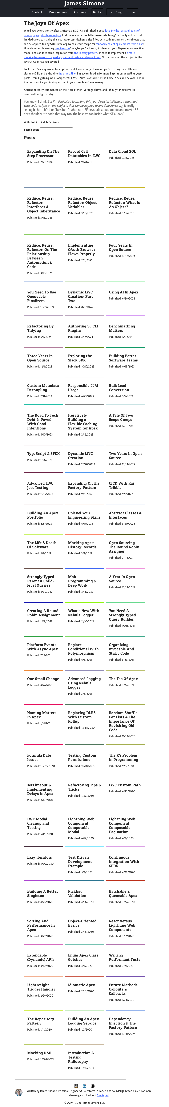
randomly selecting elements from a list (119, 44)
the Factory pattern (85, 53)
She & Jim (102, 1095)
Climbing (80, 12)
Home (133, 12)
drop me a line (67, 73)
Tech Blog (115, 12)
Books (97, 12)
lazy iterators (62, 48)
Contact (37, 12)
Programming (58, 12)
